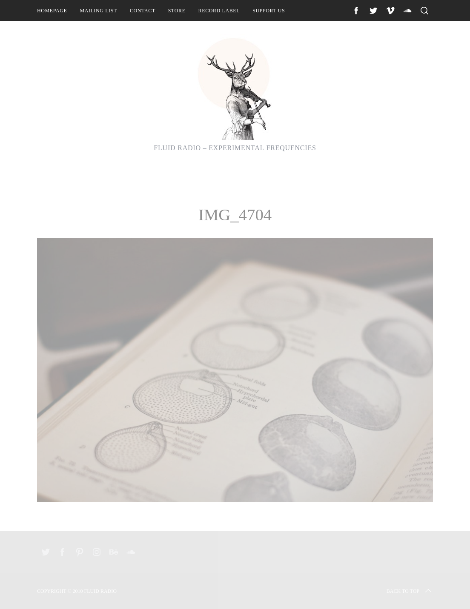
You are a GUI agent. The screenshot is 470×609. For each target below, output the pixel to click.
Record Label (219, 11)
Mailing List (98, 11)
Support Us (268, 11)
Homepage (52, 11)
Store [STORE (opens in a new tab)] (177, 11)
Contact (142, 11)
